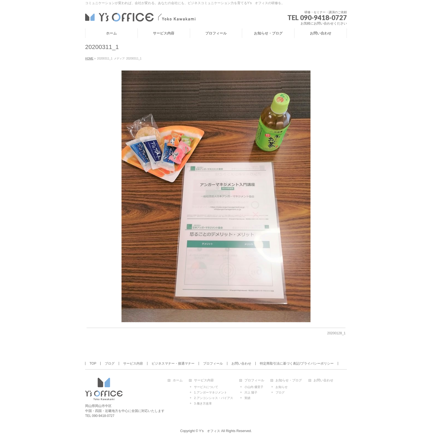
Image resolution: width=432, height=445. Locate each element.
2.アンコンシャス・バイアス (213, 398)
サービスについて (206, 387)
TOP (93, 363)
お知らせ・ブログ (289, 380)
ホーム (178, 380)
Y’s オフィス (209, 431)
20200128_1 (336, 333)
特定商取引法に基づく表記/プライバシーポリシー (296, 363)
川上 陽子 (250, 392)
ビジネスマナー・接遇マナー (173, 363)
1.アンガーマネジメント (210, 392)
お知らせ (282, 387)
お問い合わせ (241, 363)
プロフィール (213, 363)
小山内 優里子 (253, 387)
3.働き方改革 (203, 403)
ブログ (110, 363)
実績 (247, 398)
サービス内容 (133, 363)
